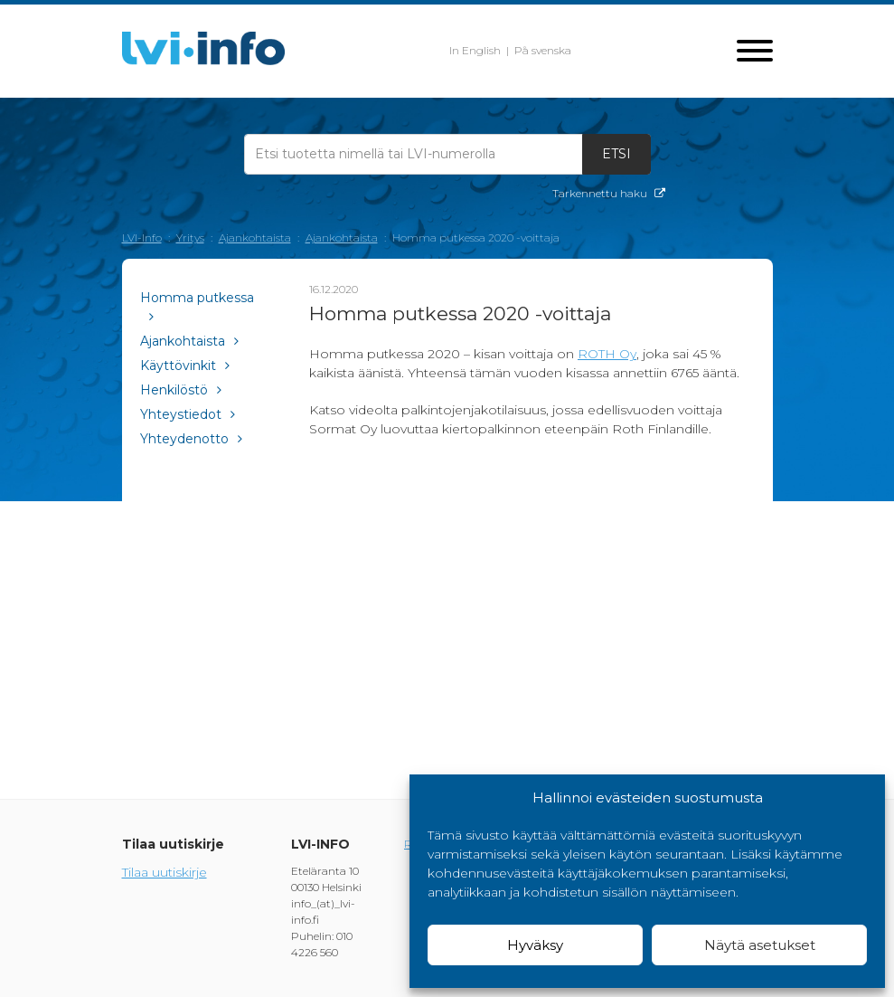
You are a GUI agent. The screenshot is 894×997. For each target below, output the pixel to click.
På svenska (542, 50)
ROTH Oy (607, 354)
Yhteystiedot (187, 414)
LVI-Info (142, 237)
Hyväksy (535, 945)
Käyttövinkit (185, 365)
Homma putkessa (197, 306)
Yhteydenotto (191, 439)
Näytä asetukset (759, 945)
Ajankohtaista (255, 237)
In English (475, 50)
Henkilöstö (180, 390)
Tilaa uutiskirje (164, 872)
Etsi (616, 154)
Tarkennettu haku (608, 193)
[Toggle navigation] (755, 52)
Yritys (190, 237)
